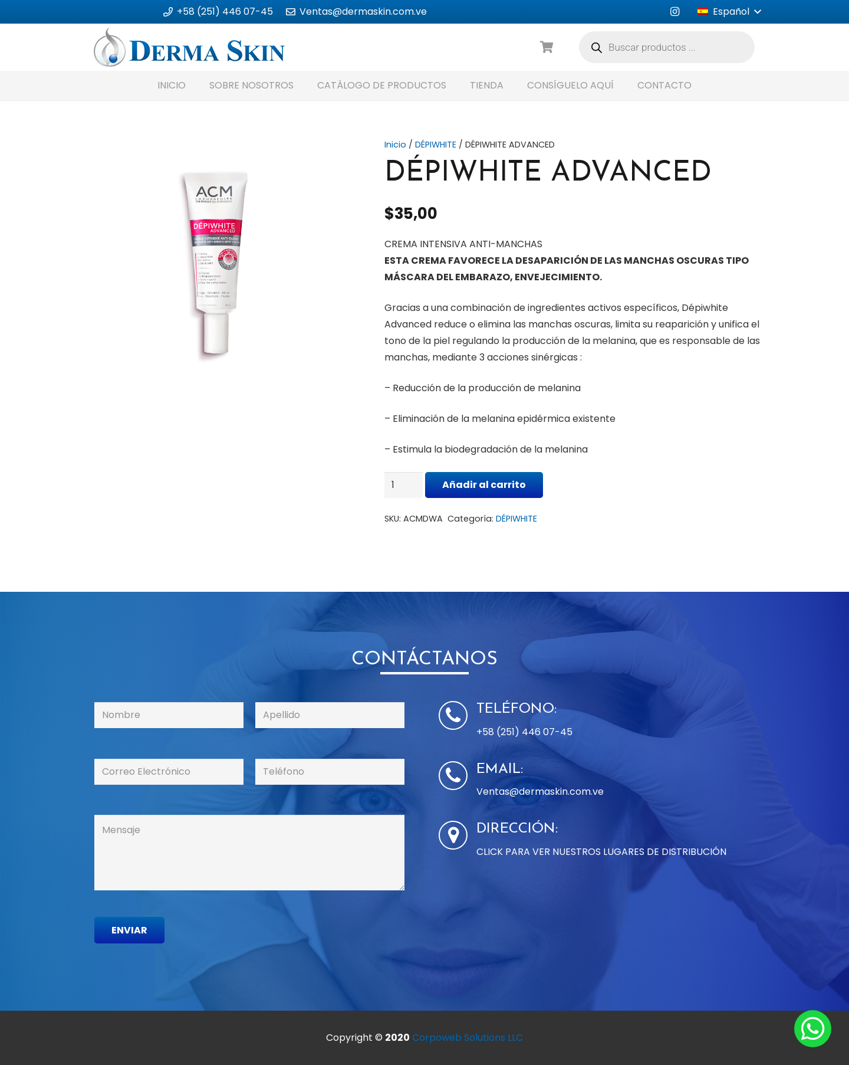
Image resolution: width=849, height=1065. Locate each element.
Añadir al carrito (484, 484)
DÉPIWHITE (435, 144)
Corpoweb (467, 1037)
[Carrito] (547, 47)
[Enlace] (189, 47)
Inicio (395, 144)
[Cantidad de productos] (403, 485)
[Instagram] (674, 11)
